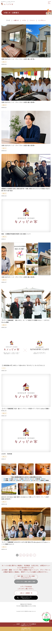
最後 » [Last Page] (34, 555)
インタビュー (42, 20)
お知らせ (16, 20)
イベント (32, 20)
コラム (24, 20)
